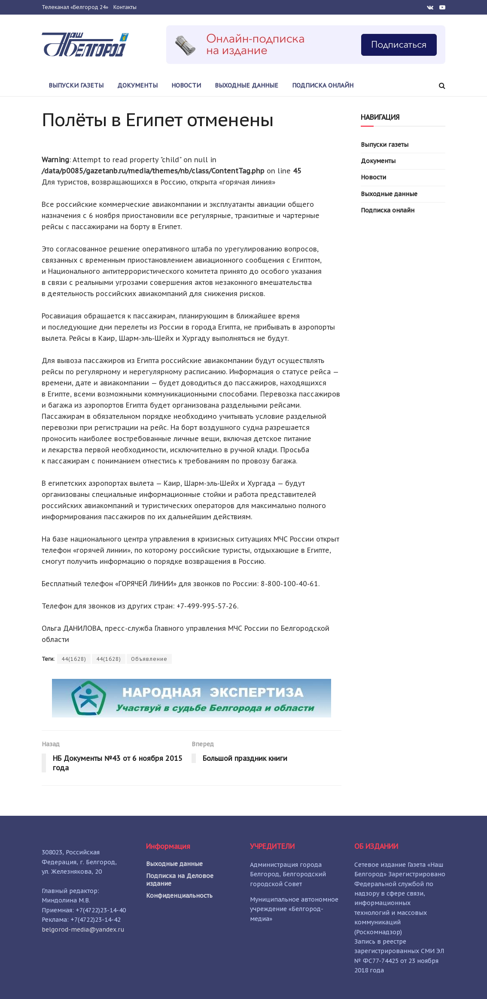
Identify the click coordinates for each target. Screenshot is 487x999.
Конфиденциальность (179, 895)
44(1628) (73, 659)
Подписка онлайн (322, 85)
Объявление (149, 659)
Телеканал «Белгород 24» (75, 7)
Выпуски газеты (76, 85)
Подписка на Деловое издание (179, 879)
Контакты (125, 7)
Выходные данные (246, 85)
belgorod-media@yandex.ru (83, 929)
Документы (137, 85)
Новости (186, 85)
